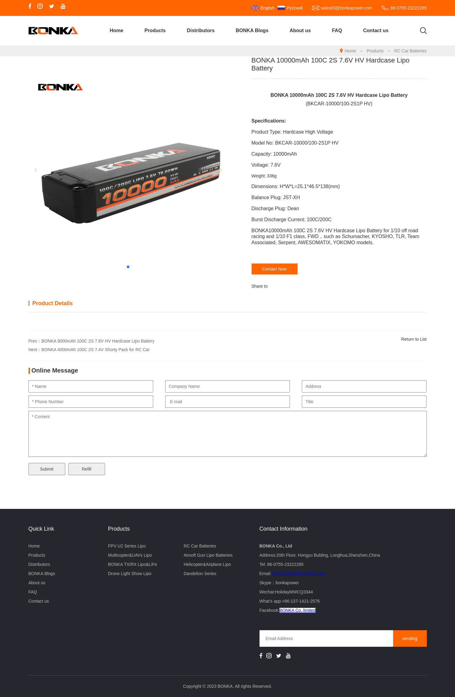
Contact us (376, 30)
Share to (260, 286)
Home (116, 30)
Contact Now (274, 269)
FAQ (337, 30)
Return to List (414, 339)
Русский (295, 8)
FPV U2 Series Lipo (127, 546)
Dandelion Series (200, 573)
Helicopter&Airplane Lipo (207, 564)
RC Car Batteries (410, 50)
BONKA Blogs (252, 30)
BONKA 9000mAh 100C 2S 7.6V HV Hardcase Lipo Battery (97, 341)
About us (300, 30)
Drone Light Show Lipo (130, 573)
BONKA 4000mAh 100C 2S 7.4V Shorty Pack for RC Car (95, 349)
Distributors (201, 30)
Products (154, 30)
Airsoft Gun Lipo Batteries (208, 555)
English (267, 8)
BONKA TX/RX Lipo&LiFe (132, 564)
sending (409, 638)
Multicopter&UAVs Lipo (130, 555)
